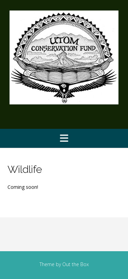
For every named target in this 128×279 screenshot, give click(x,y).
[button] (64, 138)
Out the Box (75, 264)
